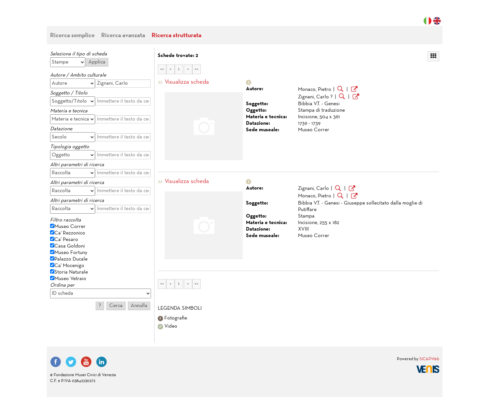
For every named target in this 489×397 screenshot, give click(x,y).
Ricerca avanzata (123, 35)
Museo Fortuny (70, 252)
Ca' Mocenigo (69, 265)
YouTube (86, 361)
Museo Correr (70, 226)
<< (162, 69)
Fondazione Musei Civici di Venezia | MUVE (77, 16)
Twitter (70, 361)
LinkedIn (101, 361)
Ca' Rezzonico (69, 233)
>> (196, 69)
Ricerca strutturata (176, 35)
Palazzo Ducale (71, 259)
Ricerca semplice (72, 35)
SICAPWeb (429, 359)
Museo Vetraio (70, 278)
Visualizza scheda (187, 82)
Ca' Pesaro (66, 239)
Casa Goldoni (69, 246)
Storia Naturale (71, 272)
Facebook (55, 361)
